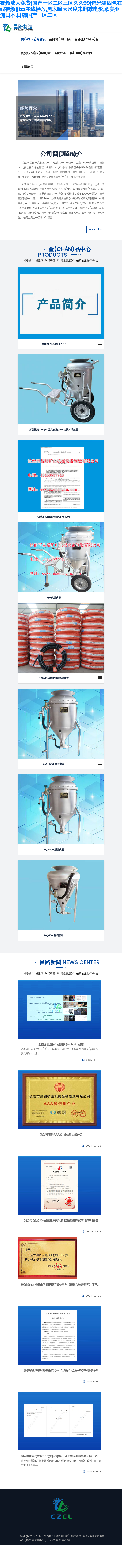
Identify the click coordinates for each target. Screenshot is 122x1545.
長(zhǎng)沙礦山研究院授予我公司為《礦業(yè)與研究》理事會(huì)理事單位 (61, 1284)
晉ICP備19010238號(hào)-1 (64, 1540)
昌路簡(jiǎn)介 (60, 39)
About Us (95, 229)
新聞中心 (60, 53)
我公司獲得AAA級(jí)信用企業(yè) (61, 1134)
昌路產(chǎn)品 (87, 39)
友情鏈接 (27, 67)
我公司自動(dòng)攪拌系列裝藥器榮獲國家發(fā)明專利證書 (61, 1220)
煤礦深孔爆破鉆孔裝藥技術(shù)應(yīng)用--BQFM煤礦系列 (61, 1370)
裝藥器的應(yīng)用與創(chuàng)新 (61, 1044)
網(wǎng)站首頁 (33, 39)
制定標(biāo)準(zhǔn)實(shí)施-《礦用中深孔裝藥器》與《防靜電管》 (61, 1456)
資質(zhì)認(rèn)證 (36, 53)
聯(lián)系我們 (81, 53)
